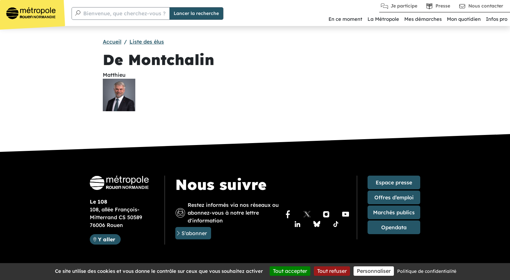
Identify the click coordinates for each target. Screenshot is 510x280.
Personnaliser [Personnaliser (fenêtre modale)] (374, 271)
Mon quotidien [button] (464, 19)
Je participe (404, 6)
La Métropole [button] (383, 19)
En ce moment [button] (345, 19)
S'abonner (194, 233)
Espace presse (394, 182)
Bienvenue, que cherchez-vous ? (124, 13)
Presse (443, 6)
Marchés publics (394, 212)
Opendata (394, 227)
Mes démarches (423, 19)
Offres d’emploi (394, 197)
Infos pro (496, 19)
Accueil (112, 41)
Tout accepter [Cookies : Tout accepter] (290, 271)
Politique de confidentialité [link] (426, 271)
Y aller (109, 239)
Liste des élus (146, 41)
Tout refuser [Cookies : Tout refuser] (332, 271)
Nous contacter (485, 6)
